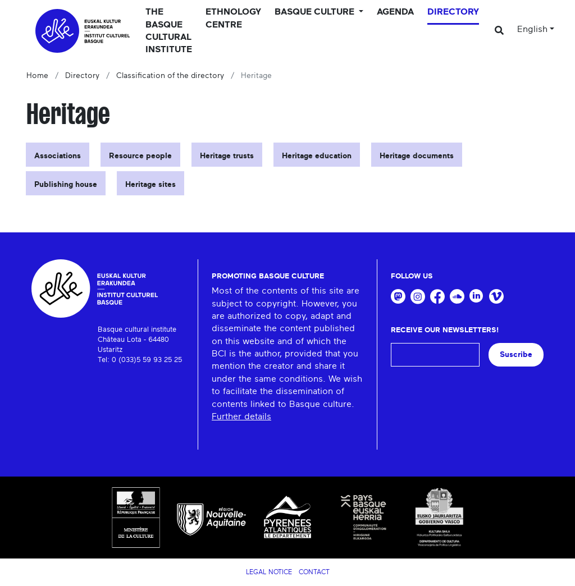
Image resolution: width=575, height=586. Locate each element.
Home (37, 76)
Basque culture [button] (316, 11)
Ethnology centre (233, 18)
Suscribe (516, 354)
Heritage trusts (227, 156)
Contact (314, 572)
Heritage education (317, 156)
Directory (453, 11)
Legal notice (269, 572)
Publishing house (65, 185)
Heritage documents (417, 156)
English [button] (532, 29)
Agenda (395, 11)
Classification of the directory (170, 76)
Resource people (140, 156)
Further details (241, 416)
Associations (57, 156)
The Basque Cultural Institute (168, 30)
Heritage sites (150, 185)
